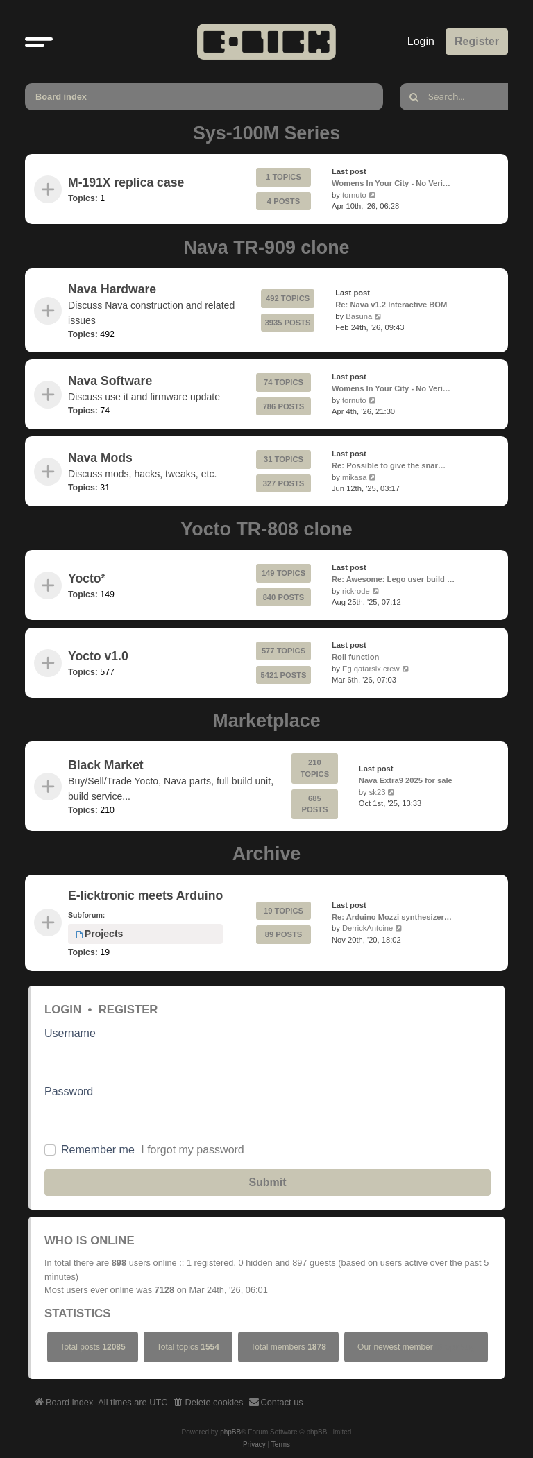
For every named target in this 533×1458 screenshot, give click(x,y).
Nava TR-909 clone (267, 247)
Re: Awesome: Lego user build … (393, 579)
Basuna (359, 315)
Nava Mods (100, 458)
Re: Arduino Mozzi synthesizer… (392, 917)
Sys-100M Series (266, 133)
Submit (267, 1182)
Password (68, 1091)
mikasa (354, 477)
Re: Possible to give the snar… (389, 465)
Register (128, 1009)
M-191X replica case (126, 183)
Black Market (106, 765)
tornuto (354, 195)
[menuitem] (208, 1402)
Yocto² (86, 579)
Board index (61, 97)
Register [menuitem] (477, 41)
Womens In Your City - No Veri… (391, 183)
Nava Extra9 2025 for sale (405, 780)
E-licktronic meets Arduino (145, 895)
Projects (99, 934)
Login (62, 1009)
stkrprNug (455, 1347)
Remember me (98, 1150)
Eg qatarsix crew (371, 668)
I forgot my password (192, 1150)
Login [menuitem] (420, 41)
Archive (266, 853)
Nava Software (110, 380)
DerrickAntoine (367, 929)
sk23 (377, 792)
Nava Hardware (112, 289)
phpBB (230, 1432)
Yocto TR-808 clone (266, 529)
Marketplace (266, 720)
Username (70, 1033)
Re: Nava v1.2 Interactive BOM (391, 304)
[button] (39, 41)
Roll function (355, 656)
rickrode (356, 591)
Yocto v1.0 (98, 656)
